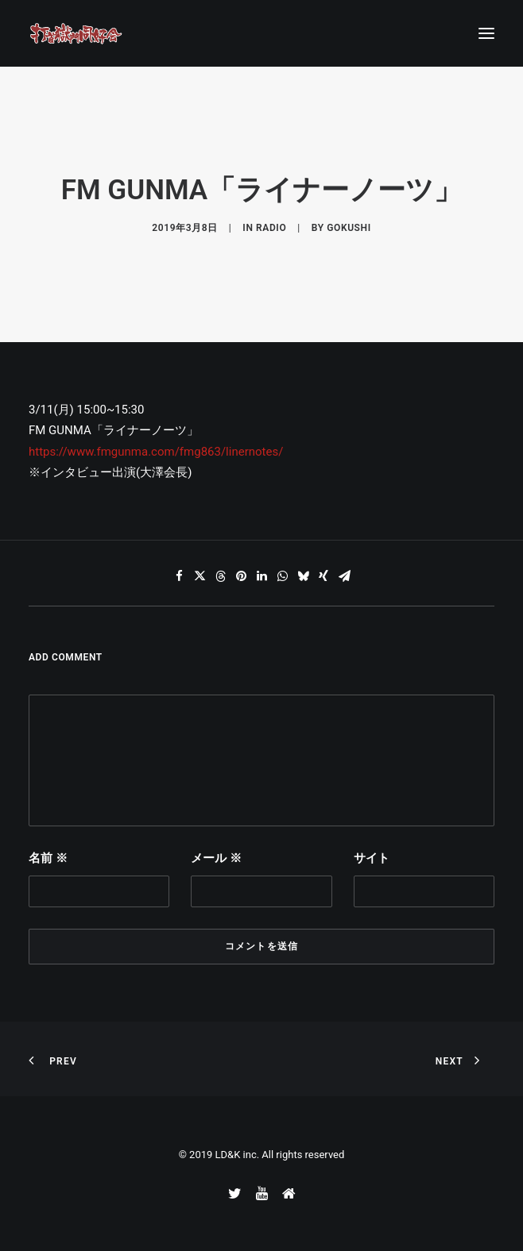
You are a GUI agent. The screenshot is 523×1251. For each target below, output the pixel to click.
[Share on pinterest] (240, 576)
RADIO (271, 227)
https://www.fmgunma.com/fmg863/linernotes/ (156, 452)
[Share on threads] (220, 576)
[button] (486, 33)
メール (216, 858)
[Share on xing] (323, 576)
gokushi (348, 227)
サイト (371, 858)
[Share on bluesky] (302, 576)
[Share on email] (344, 576)
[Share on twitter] (199, 576)
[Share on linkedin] (261, 576)
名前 (48, 858)
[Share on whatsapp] (282, 576)
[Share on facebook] (178, 576)
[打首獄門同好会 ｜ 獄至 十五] (76, 33)
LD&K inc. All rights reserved (280, 1155)
